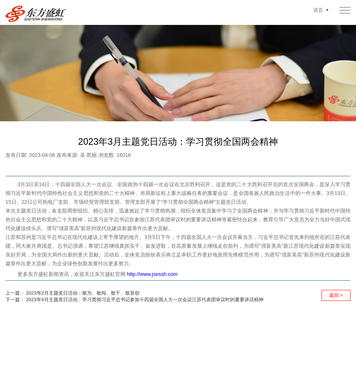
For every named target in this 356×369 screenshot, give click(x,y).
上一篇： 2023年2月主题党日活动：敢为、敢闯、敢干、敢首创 (72, 293)
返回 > (336, 295)
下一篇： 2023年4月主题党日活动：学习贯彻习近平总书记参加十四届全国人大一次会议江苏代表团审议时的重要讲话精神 (135, 299)
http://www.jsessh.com (152, 274)
